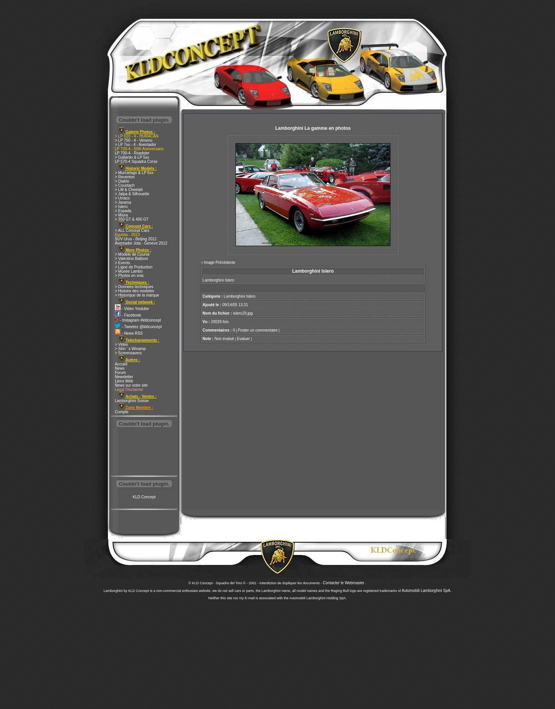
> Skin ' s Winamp (130, 349)
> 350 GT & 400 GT (131, 219)
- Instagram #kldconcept (138, 320)
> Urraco (122, 198)
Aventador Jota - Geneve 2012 (141, 243)
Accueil (121, 364)
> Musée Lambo (129, 271)
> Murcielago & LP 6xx (134, 173)
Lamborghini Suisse (132, 401)
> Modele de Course (132, 254)
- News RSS (129, 333)
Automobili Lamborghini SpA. (426, 590)
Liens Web (124, 381)
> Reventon (125, 177)
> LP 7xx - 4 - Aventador (135, 144)
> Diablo (122, 181)
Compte (121, 412)
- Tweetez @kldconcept (138, 327)
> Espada (123, 211)
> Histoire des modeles (134, 291)
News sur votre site (131, 385)
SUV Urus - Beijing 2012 (135, 239)
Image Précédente (219, 262)
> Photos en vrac (129, 275)
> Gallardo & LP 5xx (132, 157)
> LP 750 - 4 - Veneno (133, 140)
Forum (120, 372)
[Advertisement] (144, 452)
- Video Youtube (132, 309)
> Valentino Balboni (131, 258)
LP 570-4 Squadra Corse (136, 161)
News (119, 368)
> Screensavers (128, 353)
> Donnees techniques (134, 287)
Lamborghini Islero (240, 296)
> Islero (121, 206)
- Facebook (128, 315)
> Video (121, 344)
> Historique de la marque (137, 295)
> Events (122, 263)
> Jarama (123, 202)
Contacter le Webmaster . (345, 583)
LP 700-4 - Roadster (132, 153)
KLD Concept (144, 497)
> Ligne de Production (134, 267)
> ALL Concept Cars (132, 230)
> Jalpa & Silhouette (132, 194)
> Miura (121, 215)
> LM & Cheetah (129, 190)
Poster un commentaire (258, 330)
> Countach (125, 185)
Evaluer (243, 339)
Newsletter (124, 377)
